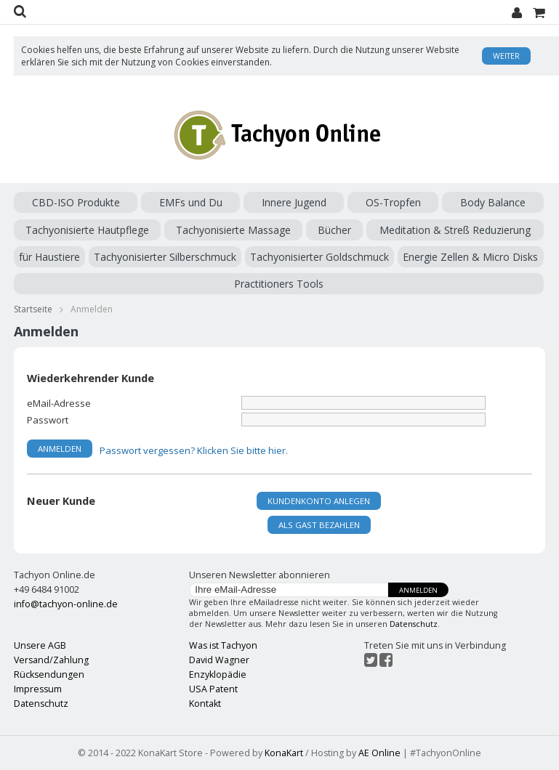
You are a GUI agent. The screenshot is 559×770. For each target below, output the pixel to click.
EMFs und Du (190, 202)
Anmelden (418, 590)
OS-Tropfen (393, 202)
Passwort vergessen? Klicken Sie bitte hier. (194, 450)
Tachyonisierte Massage (233, 230)
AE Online (379, 753)
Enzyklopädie (217, 674)
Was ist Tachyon (223, 645)
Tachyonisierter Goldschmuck (319, 257)
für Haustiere (49, 257)
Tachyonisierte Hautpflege (87, 230)
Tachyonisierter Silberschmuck (165, 257)
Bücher (334, 230)
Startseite (33, 309)
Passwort (47, 419)
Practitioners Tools (278, 284)
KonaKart (284, 753)
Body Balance (493, 202)
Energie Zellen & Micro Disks (470, 257)
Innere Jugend (294, 202)
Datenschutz (414, 624)
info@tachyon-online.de (66, 604)
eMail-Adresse (59, 403)
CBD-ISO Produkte (76, 202)
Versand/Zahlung (51, 660)
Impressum (38, 689)
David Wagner (219, 660)
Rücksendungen (49, 674)
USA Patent (213, 689)
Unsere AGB (40, 645)
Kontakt (205, 703)
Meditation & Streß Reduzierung (455, 230)
